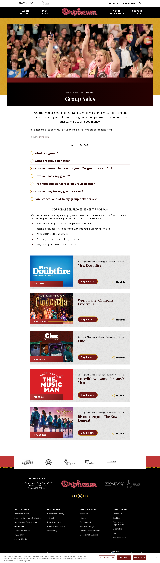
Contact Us (117, 514)
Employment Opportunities (119, 523)
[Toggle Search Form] (140, 3)
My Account (19, 535)
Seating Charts (20, 539)
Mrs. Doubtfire (89, 265)
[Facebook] (74, 496)
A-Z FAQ (50, 518)
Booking (116, 518)
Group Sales (19, 526)
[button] (17, 459)
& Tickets (25, 12)
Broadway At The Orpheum (25, 522)
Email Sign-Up (128, 3)
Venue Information (88, 509)
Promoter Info (86, 522)
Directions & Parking (55, 514)
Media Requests (119, 537)
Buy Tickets (114, 3)
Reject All (123, 558)
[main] (80, 228)
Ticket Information (22, 530)
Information (116, 12)
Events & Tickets (77, 93)
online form (44, 137)
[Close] (156, 557)
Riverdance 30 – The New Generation (97, 418)
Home (67, 93)
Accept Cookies (139, 558)
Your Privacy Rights (107, 558)
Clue (81, 341)
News (115, 533)
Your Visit (44, 12)
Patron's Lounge (87, 526)
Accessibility (52, 530)
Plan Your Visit (53, 509)
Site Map (33, 553)
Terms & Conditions (44, 553)
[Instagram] (85, 496)
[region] (80, 558)
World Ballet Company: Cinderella (96, 302)
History (83, 518)
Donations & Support (89, 535)
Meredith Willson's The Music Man (101, 380)
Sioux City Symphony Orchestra (27, 518)
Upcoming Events (21, 514)
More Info (118, 282)
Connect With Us (120, 509)
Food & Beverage (54, 522)
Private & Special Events (90, 530)
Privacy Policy (57, 553)
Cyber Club (117, 529)
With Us (137, 12)
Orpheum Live (80, 12)
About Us (84, 514)
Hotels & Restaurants (56, 526)
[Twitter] (80, 496)
